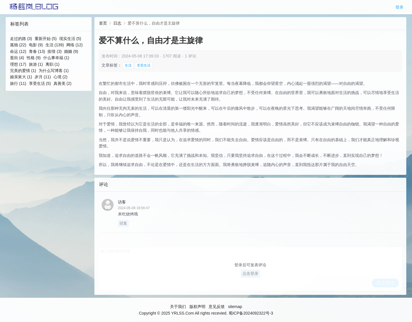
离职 (52, 64)
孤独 (18, 45)
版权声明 (197, 306)
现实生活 (70, 38)
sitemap (235, 306)
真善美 (63, 83)
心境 (61, 77)
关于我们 (178, 306)
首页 (103, 23)
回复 (123, 223)
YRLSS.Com (182, 313)
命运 (18, 51)
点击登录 (250, 273)
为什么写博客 (54, 70)
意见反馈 (217, 306)
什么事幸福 (56, 57)
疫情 (54, 51)
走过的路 (21, 38)
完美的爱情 (23, 70)
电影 (36, 45)
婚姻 (71, 51)
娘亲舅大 (21, 77)
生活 (54, 45)
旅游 (36, 64)
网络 (74, 45)
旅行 (18, 83)
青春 (37, 51)
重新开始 (46, 38)
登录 (399, 7)
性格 (34, 57)
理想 (18, 64)
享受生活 (40, 83)
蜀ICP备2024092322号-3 (251, 313)
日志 (117, 23)
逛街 (17, 57)
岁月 (43, 77)
